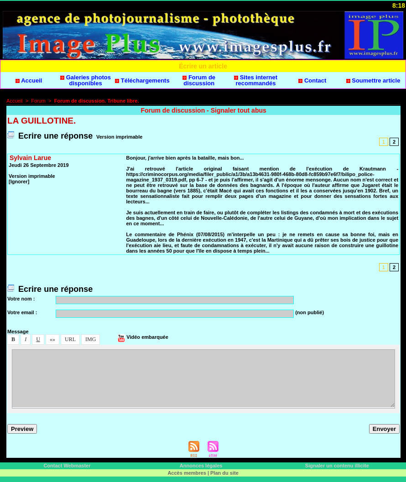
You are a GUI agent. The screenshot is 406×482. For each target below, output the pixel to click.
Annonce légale (201, 465)
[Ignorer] (19, 181)
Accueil (29, 80)
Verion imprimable (119, 137)
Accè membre (186, 473)
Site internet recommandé (255, 80)
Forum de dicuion (198, 80)
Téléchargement (142, 80)
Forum (38, 101)
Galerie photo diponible (85, 80)
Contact (312, 80)
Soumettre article (373, 80)
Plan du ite (224, 473)
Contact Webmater (66, 465)
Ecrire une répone (50, 135)
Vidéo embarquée (143, 337)
